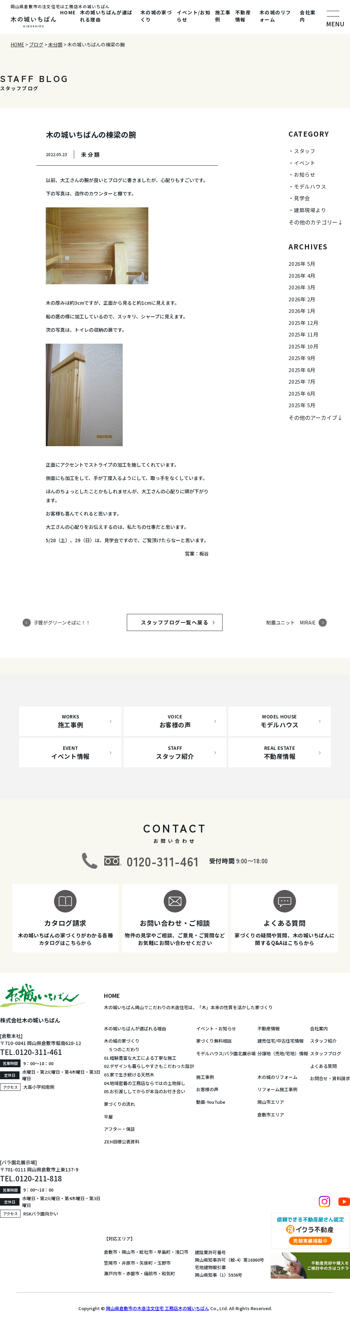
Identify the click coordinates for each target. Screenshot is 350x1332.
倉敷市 (110, 1252)
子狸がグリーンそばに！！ (62, 622)
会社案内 (307, 16)
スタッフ (304, 150)
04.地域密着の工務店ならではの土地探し (144, 1083)
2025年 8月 (301, 369)
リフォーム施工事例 (277, 1089)
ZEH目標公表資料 (121, 1141)
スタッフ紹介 (323, 1041)
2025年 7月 (301, 381)
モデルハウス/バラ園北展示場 (226, 1053)
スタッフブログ (325, 1053)
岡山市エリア (270, 1102)
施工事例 (223, 16)
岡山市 (128, 1252)
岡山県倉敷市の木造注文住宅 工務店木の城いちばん (157, 1308)
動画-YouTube (210, 1102)
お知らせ (304, 174)
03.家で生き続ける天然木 (129, 1074)
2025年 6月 (301, 393)
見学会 (302, 198)
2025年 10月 (303, 346)
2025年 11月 (303, 334)
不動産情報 (243, 16)
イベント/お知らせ (194, 16)
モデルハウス (310, 186)
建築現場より (310, 210)
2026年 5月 (301, 263)
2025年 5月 (301, 405)
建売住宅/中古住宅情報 (280, 1041)
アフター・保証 (119, 1129)
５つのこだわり (121, 1049)
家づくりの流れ (119, 1104)
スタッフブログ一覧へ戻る (181, 622)
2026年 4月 (301, 275)
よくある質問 (323, 1066)
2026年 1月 (301, 310)
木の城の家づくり (156, 16)
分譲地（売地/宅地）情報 (282, 1053)
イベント (304, 162)
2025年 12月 (303, 322)
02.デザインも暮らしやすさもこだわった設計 (149, 1066)
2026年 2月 (301, 299)
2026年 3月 (301, 287)
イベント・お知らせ (216, 1028)
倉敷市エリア (270, 1114)
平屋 (108, 1116)
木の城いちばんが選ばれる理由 (106, 16)
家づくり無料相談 (214, 1041)
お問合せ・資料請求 (330, 1078)
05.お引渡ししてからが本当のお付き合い (144, 1091)
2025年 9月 (301, 357)
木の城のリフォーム (275, 16)
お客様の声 (207, 1089)
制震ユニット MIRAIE (291, 622)
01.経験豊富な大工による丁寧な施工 (140, 1058)
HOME (68, 12)
